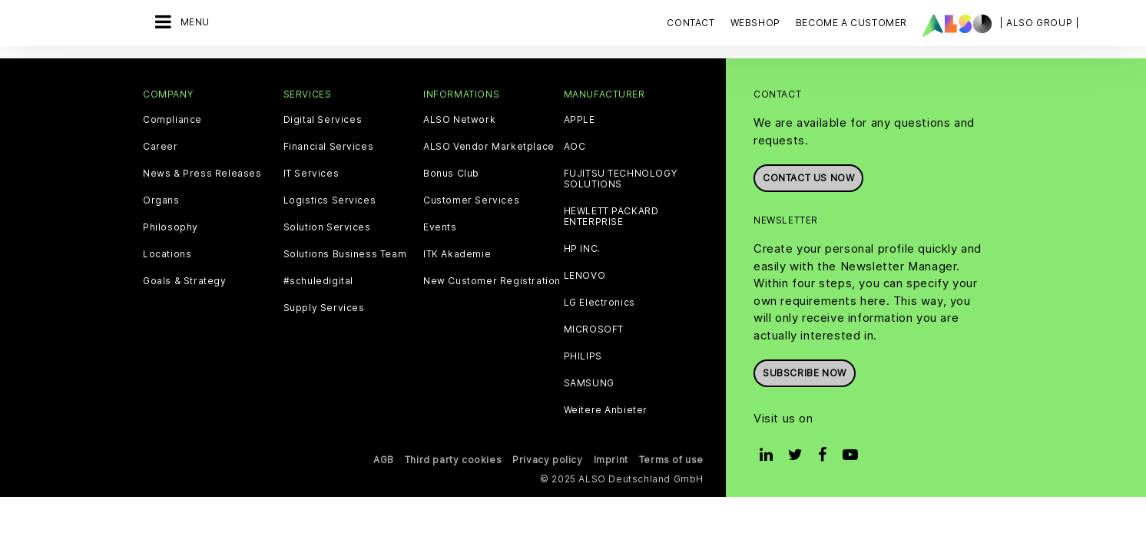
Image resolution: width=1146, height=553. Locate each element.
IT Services (311, 173)
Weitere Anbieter (606, 410)
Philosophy (170, 227)
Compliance (172, 119)
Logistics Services (329, 200)
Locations (167, 254)
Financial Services (328, 146)
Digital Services (323, 119)
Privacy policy (547, 459)
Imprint (611, 459)
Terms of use (671, 459)
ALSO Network (459, 119)
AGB (383, 459)
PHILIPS (583, 356)
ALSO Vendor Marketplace (489, 146)
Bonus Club (451, 173)
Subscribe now (804, 373)
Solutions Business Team (345, 254)
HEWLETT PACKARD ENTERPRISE (611, 216)
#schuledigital (318, 281)
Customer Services (471, 200)
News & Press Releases (202, 173)
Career (160, 146)
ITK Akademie (457, 254)
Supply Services (324, 308)
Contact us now (808, 178)
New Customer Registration (492, 281)
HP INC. (582, 248)
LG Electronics (599, 302)
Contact (690, 22)
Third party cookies (453, 459)
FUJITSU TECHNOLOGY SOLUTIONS (620, 179)
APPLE (579, 119)
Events (440, 227)
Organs (161, 200)
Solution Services (327, 227)
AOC (575, 146)
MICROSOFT (594, 329)
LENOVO (585, 275)
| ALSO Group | (1039, 22)
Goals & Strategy (185, 281)
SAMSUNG (589, 383)
